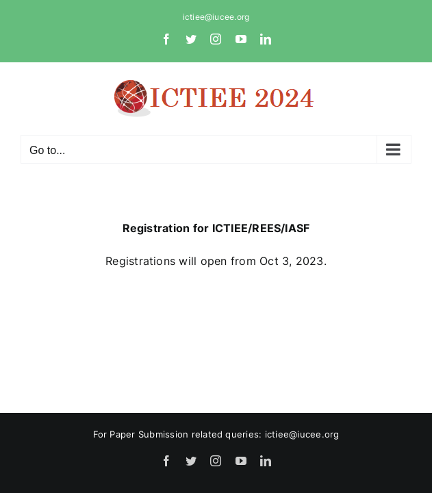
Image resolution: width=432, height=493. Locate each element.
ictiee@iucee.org (216, 17)
